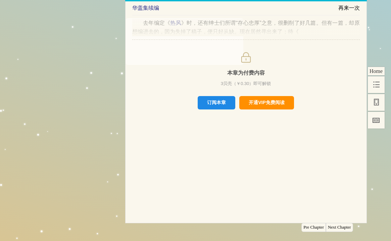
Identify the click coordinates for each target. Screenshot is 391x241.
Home (376, 71)
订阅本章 (216, 102)
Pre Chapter (313, 227)
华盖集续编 (145, 8)
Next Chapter (339, 227)
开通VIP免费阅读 (267, 102)
